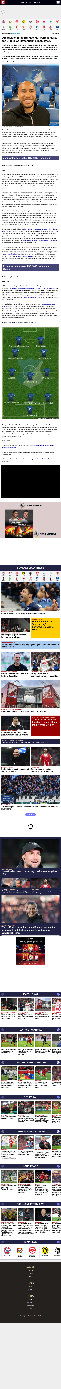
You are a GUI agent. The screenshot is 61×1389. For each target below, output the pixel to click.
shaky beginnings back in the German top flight (39, 293)
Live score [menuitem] (26, 2)
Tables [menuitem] (36, 2)
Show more (30, 867)
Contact (30, 1326)
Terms (30, 1339)
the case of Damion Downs (24, 309)
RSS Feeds (30, 1358)
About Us (30, 1323)
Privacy (30, 1342)
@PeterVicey (16, 58)
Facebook (30, 1355)
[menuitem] (4, 2)
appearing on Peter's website (36, 512)
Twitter (30, 1352)
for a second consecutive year (30, 350)
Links (30, 1361)
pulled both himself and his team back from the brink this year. (31, 341)
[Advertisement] (30, 31)
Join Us (30, 1329)
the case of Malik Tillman (12, 307)
